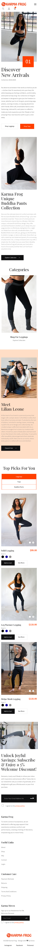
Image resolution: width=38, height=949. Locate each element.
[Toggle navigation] (35, 4)
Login (3, 864)
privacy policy (20, 806)
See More (21, 563)
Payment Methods (7, 879)
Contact (4, 860)
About (3, 847)
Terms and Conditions (9, 892)
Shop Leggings (9, 126)
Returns (4, 883)
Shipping (4, 887)
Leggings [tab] (19, 477)
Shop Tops (27, 126)
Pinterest (30, 945)
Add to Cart (8, 563)
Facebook (19, 945)
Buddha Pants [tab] (19, 487)
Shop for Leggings (19, 337)
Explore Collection (12, 258)
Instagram (8, 945)
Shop (3, 851)
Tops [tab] (19, 482)
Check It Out (11, 448)
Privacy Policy (6, 896)
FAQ (2, 856)
